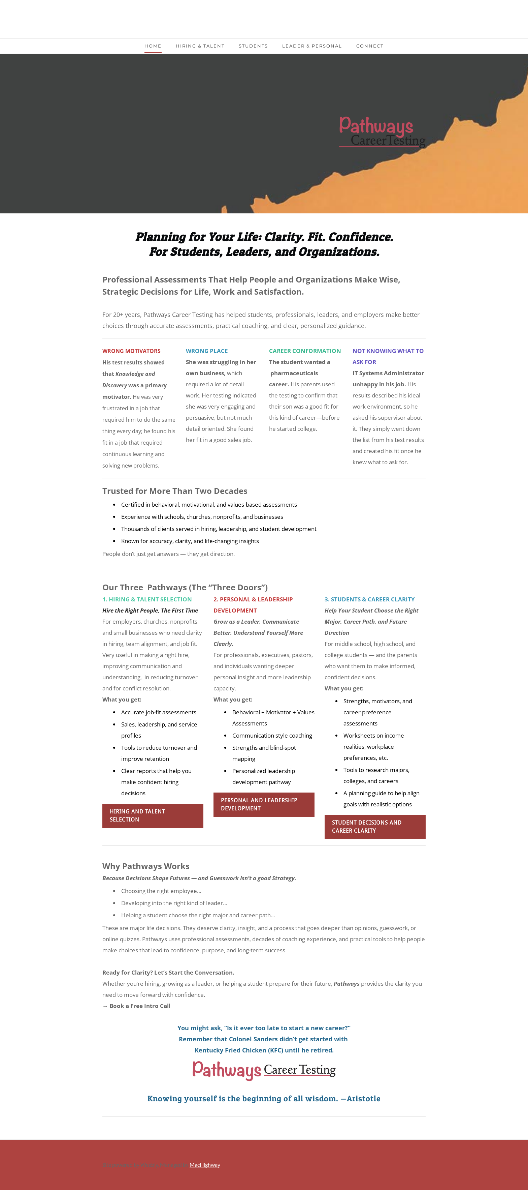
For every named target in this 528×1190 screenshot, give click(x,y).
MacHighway (205, 1164)
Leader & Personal (312, 46)
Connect (370, 46)
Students (253, 46)
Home (153, 46)
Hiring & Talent (200, 46)
